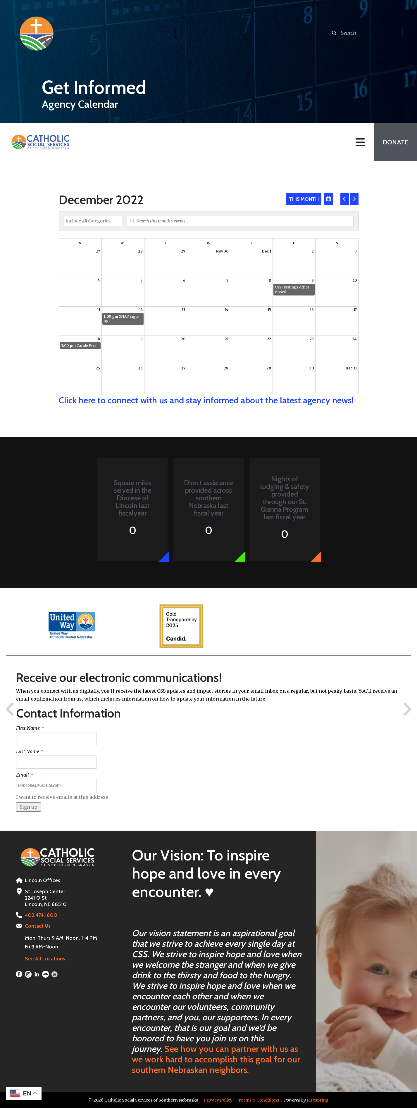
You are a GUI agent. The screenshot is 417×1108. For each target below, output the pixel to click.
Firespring (318, 1100)
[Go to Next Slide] (407, 709)
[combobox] (365, 33)
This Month (304, 199)
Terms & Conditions (258, 1100)
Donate (395, 142)
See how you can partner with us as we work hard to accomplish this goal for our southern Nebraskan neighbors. (216, 1059)
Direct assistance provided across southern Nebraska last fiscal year (208, 497)
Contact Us (38, 926)
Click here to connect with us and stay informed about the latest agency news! (206, 400)
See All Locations (45, 958)
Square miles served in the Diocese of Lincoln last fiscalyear (132, 497)
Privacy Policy (218, 1100)
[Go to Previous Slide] (10, 709)
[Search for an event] (240, 221)
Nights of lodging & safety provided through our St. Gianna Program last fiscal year (284, 498)
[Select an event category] (93, 221)
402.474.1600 (41, 915)
